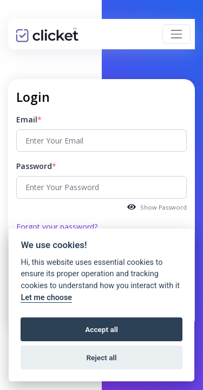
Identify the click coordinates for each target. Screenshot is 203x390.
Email (26, 119)
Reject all (101, 357)
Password (34, 166)
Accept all (101, 329)
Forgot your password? (56, 227)
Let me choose (46, 297)
